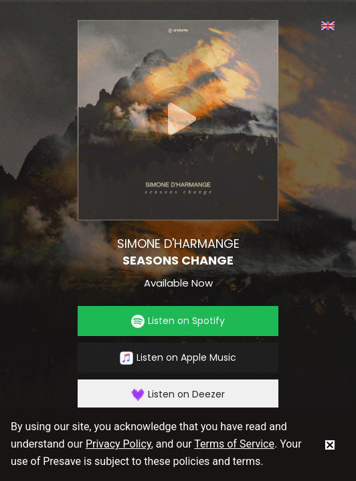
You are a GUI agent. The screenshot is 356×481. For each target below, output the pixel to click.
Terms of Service (234, 444)
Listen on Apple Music (178, 358)
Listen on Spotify (178, 321)
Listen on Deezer (178, 394)
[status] (330, 444)
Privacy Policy (118, 444)
